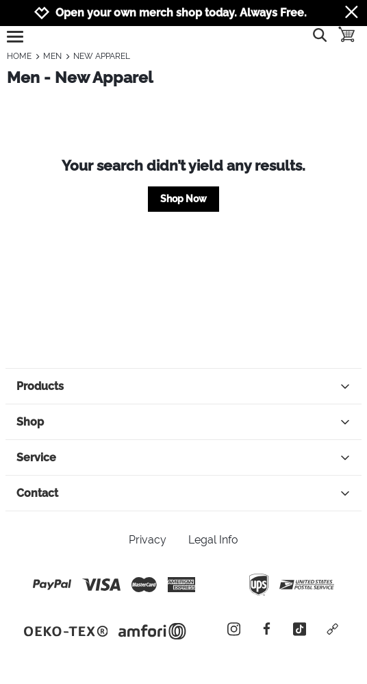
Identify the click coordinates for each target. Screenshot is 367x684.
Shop (183, 421)
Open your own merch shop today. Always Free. (181, 12)
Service (183, 457)
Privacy (147, 539)
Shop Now (183, 198)
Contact (183, 493)
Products (183, 386)
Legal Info (213, 539)
